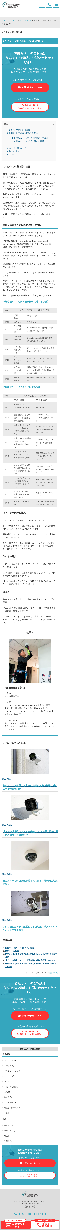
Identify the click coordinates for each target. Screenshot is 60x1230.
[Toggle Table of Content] (51, 124)
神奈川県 (7, 1131)
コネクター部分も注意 (17, 148)
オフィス (7, 1076)
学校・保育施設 (10, 1087)
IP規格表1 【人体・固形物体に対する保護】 (32, 138)
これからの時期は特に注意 (19, 130)
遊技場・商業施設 (11, 1108)
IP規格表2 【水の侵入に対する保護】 (29, 141)
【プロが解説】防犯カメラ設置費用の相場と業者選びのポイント (31, 960)
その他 (6, 1113)
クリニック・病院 (11, 1071)
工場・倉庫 (8, 1102)
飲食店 (6, 1097)
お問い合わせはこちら (32, 87)
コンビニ (7, 1081)
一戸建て (7, 1066)
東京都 (6, 1125)
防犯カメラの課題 (12, 951)
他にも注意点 (13, 151)
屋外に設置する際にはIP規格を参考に (23, 133)
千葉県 (6, 1141)
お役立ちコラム (25, 20)
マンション (8, 1060)
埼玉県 (6, 1136)
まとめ (11, 154)
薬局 (6, 1092)
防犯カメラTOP (8, 20)
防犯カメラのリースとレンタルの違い (20, 948)
